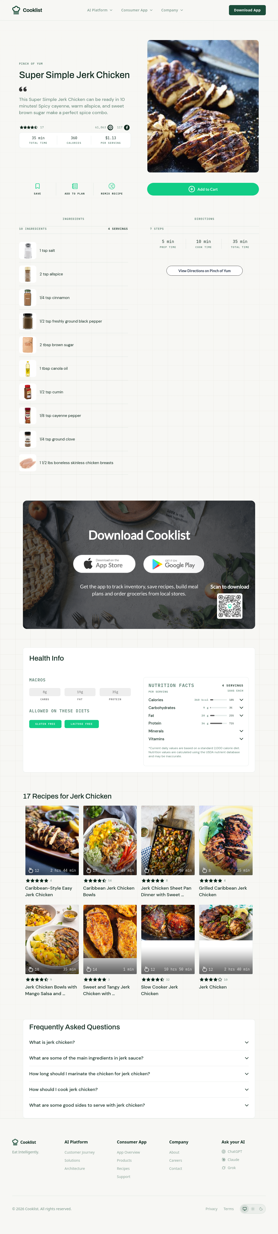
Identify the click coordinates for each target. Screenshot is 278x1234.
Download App (247, 10)
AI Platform (100, 10)
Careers (175, 1160)
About (174, 1152)
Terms (229, 1208)
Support (123, 1176)
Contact (175, 1168)
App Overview (128, 1152)
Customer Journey (80, 1152)
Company (172, 10)
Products (124, 1160)
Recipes (123, 1168)
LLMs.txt (192, 1208)
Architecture (75, 1168)
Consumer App (137, 10)
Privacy (212, 1208)
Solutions (72, 1160)
